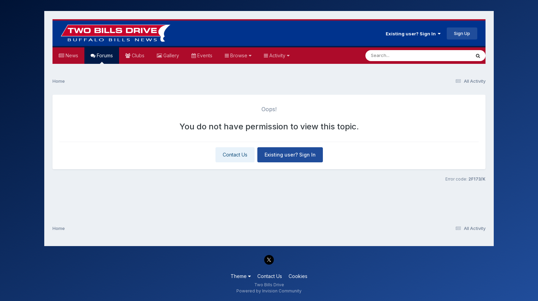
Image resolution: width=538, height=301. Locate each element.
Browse (240, 55)
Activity (279, 55)
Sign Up (462, 33)
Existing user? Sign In (413, 33)
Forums (104, 58)
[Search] (399, 55)
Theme (241, 276)
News (71, 55)
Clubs (137, 55)
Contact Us (235, 155)
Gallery (170, 55)
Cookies (298, 276)
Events (204, 55)
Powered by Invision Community (269, 290)
